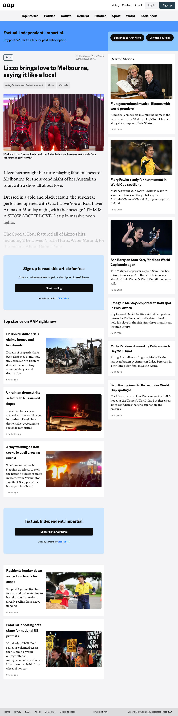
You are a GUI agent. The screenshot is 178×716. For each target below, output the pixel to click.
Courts (66, 15)
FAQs (27, 712)
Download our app (159, 37)
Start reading (54, 288)
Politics (49, 15)
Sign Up (167, 5)
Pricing (115, 5)
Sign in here (64, 298)
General (83, 15)
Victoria (63, 85)
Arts (8, 57)
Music (51, 85)
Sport (116, 15)
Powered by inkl (100, 712)
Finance (100, 15)
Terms (7, 712)
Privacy (17, 712)
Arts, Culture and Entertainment (24, 85)
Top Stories (29, 15)
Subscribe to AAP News (127, 37)
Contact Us (50, 712)
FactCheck (149, 15)
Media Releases (67, 712)
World (130, 15)
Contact (127, 5)
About (138, 5)
